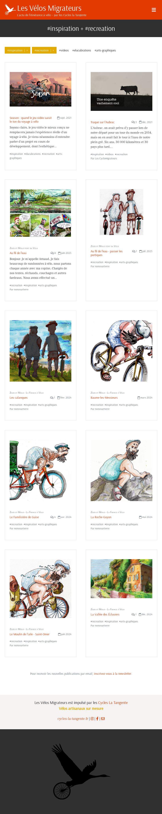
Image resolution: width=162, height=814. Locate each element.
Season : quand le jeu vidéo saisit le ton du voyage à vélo (31, 119)
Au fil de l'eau (18, 253)
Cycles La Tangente (113, 702)
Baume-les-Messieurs (104, 397)
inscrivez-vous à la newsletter (112, 673)
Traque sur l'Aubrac (103, 122)
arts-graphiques (48, 285)
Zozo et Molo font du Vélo (24, 248)
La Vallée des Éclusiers (105, 614)
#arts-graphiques (105, 50)
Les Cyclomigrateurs (106, 158)
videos (110, 154)
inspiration (17, 154)
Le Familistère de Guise (24, 517)
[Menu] (153, 9)
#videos (64, 50)
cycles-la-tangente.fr (73, 718)
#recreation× (44, 50)
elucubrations (33, 154)
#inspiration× (17, 50)
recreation (49, 154)
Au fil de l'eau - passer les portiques (107, 253)
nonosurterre (21, 289)
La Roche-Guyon (101, 517)
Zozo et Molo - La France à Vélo (27, 392)
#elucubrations (81, 50)
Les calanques (19, 397)
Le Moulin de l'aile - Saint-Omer (29, 634)
